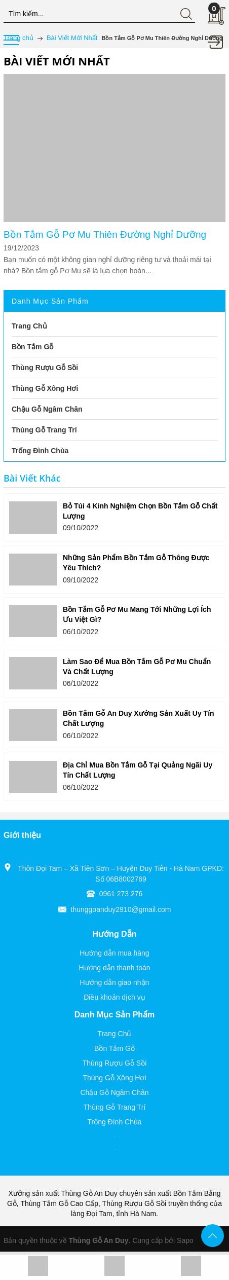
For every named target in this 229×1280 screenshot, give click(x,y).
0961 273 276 (121, 894)
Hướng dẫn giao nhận (114, 982)
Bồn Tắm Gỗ (114, 1048)
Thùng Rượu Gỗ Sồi (115, 1063)
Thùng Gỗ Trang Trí (114, 1107)
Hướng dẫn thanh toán (114, 968)
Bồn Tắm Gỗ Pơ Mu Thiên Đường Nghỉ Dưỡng (105, 234)
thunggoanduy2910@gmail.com (121, 909)
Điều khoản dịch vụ (114, 997)
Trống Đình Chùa (114, 1122)
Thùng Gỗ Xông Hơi (114, 1078)
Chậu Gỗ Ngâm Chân (114, 1092)
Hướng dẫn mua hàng (114, 953)
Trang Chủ (115, 1034)
